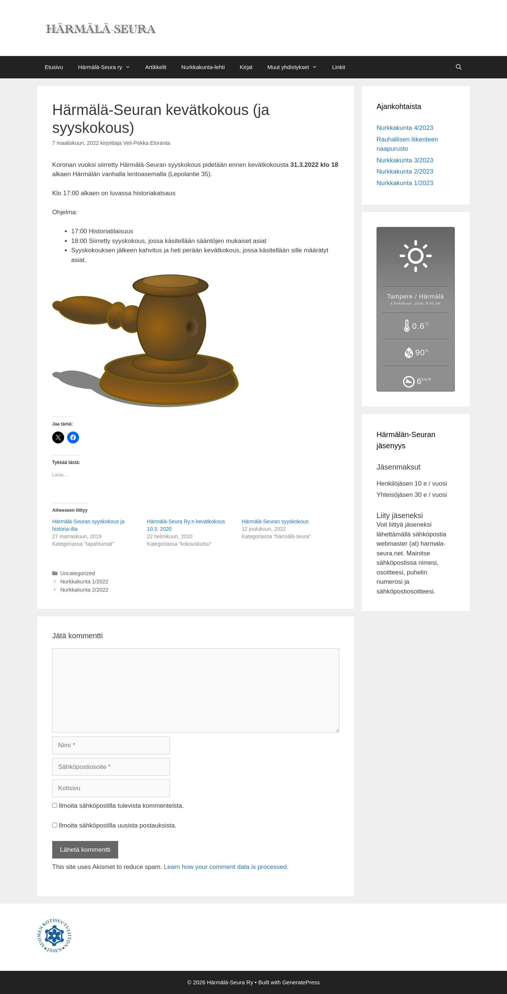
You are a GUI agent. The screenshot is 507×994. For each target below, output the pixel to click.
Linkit (338, 67)
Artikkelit (156, 67)
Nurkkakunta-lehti (203, 67)
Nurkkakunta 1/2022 (84, 582)
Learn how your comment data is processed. (226, 866)
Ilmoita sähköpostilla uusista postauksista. (118, 825)
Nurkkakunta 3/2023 (405, 160)
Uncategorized (77, 573)
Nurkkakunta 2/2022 (84, 590)
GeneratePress (301, 982)
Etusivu (54, 67)
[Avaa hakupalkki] (459, 67)
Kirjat (246, 67)
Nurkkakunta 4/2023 (405, 127)
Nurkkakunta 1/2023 (405, 183)
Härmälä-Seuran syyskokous (275, 521)
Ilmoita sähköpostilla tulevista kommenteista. (121, 805)
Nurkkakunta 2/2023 (405, 171)
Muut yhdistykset (296, 67)
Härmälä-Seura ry (108, 67)
